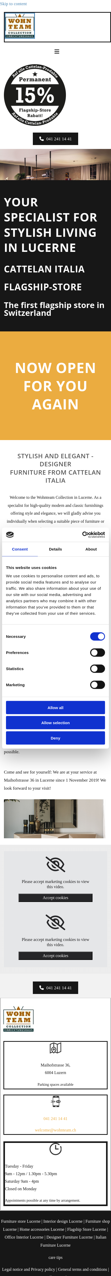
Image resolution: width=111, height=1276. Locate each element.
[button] (55, 139)
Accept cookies (55, 897)
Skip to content (13, 3)
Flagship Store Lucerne (86, 1229)
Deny (55, 738)
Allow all (56, 707)
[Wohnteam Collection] (20, 37)
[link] (55, 864)
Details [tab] (55, 549)
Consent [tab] (20, 549)
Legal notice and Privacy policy (28, 1269)
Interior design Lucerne (63, 1221)
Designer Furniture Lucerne (69, 1237)
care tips (55, 1257)
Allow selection (55, 723)
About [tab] (91, 549)
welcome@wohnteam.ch (55, 1130)
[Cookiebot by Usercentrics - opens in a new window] (82, 534)
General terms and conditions (82, 1269)
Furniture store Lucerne (20, 1221)
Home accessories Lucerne (42, 1229)
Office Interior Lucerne (24, 1237)
